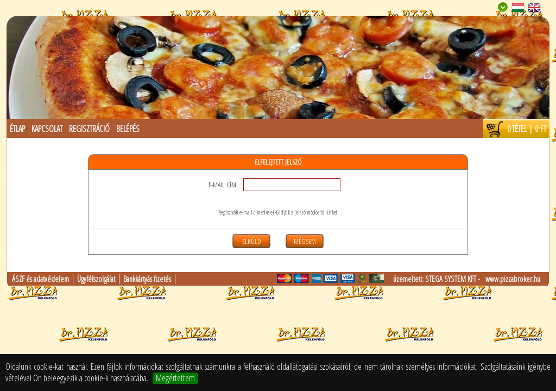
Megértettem (175, 378)
